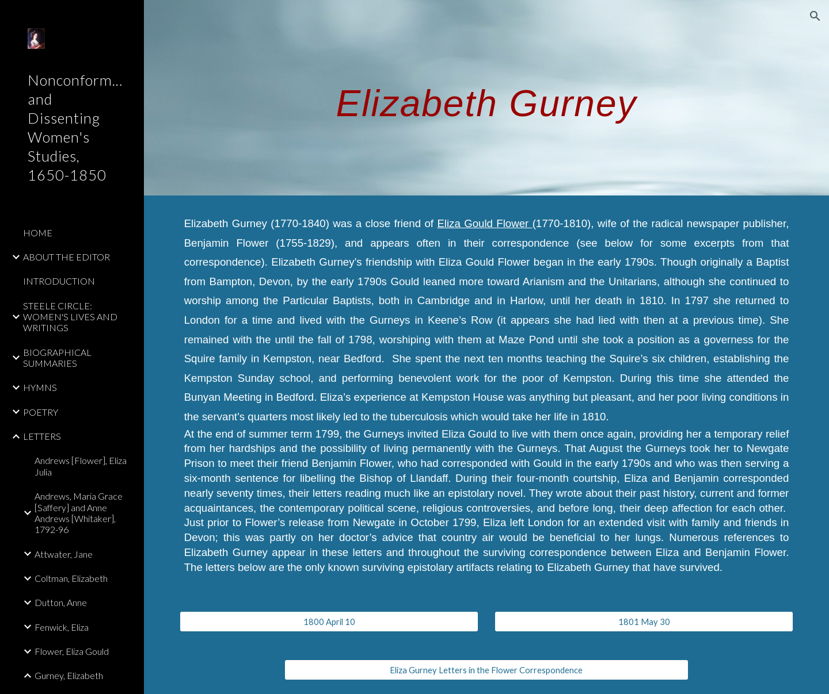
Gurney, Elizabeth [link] (69, 675)
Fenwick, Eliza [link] (62, 627)
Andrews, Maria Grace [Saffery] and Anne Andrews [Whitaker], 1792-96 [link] (79, 512)
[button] (815, 16)
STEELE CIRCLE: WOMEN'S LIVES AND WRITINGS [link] (70, 316)
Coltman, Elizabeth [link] (71, 578)
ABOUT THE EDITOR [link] (66, 256)
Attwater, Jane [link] (64, 554)
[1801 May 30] (644, 621)
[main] (487, 97)
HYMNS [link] (40, 387)
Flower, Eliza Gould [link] (72, 651)
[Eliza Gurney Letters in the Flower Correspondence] (486, 670)
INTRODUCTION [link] (59, 280)
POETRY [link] (40, 412)
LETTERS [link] (42, 436)
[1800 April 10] (329, 621)
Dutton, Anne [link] (61, 602)
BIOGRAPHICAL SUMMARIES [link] (57, 358)
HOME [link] (37, 232)
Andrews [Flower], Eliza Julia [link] (81, 466)
